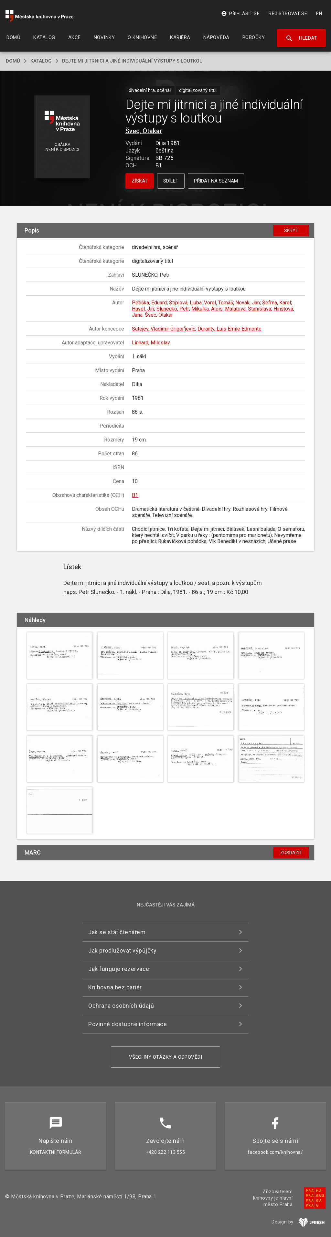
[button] (62, 137)
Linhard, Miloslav (151, 343)
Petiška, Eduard (149, 303)
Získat (140, 181)
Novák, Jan (247, 303)
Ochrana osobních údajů (121, 1005)
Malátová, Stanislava (248, 309)
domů (13, 61)
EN (319, 13)
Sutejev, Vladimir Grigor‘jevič (163, 329)
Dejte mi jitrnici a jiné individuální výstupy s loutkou (132, 61)
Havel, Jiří (143, 309)
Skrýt (291, 230)
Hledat (301, 38)
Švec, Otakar (143, 131)
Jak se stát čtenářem (116, 932)
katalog (41, 61)
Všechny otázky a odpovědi (165, 1057)
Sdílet (170, 181)
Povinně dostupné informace (127, 1024)
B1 (135, 495)
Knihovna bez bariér (115, 987)
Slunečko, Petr (172, 309)
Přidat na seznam (216, 181)
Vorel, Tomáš (218, 303)
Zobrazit (291, 852)
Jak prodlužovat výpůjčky (122, 950)
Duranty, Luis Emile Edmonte (230, 329)
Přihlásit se (240, 13)
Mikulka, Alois (207, 309)
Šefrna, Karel (276, 303)
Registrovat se (288, 13)
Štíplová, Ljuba (185, 303)
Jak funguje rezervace (118, 968)
